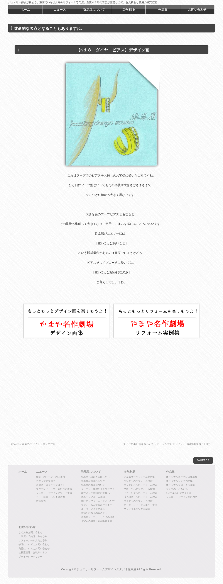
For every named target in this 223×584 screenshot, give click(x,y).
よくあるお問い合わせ (30, 532)
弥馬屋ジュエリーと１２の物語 (98, 517)
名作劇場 (129, 471)
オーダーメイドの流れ (93, 509)
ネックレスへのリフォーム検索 (140, 485)
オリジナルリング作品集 (179, 481)
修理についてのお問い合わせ (34, 544)
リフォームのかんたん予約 (33, 540)
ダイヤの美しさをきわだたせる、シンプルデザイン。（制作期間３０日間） (169, 444)
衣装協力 (41, 501)
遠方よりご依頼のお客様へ (95, 493)
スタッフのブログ (45, 481)
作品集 (170, 471)
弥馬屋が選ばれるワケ (93, 481)
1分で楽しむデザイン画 (178, 493)
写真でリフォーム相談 (93, 497)
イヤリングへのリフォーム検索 (140, 493)
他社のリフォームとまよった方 (98, 501)
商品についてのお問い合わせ (34, 548)
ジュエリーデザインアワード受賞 (54, 493)
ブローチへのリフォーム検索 (139, 489)
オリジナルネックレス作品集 (181, 476)
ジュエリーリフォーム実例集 (139, 476)
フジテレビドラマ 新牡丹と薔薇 (54, 489)
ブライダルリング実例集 (137, 509)
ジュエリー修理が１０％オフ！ (98, 489)
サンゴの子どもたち (177, 489)
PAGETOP (203, 460)
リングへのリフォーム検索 (138, 481)
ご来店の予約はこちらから (33, 536)
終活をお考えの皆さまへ (94, 513)
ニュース (41, 471)
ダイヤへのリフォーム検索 (138, 501)
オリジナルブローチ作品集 (180, 485)
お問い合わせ (27, 527)
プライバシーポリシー (30, 556)
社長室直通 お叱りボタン (33, 552)
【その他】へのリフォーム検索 (140, 497)
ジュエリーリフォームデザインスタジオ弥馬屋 (106, 569)
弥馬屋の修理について (93, 485)
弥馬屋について (91, 471)
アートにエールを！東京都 (50, 497)
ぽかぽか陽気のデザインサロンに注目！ (33, 444)
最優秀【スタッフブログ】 (50, 485)
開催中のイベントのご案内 (50, 476)
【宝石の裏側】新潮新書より (96, 521)
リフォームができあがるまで (96, 505)
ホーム (23, 471)
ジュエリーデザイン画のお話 (181, 497)
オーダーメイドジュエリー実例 (140, 505)
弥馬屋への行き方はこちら (95, 476)
